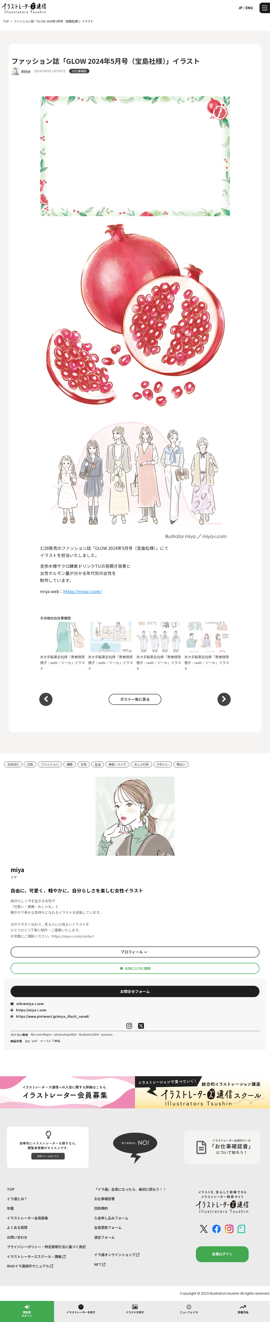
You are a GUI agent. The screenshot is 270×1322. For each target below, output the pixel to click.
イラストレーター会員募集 (27, 1217)
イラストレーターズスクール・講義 (36, 1256)
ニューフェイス (189, 1309)
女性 (83, 764)
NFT (99, 1264)
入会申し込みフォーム (111, 1217)
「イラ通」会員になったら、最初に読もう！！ (130, 1189)
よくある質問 (17, 1227)
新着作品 (243, 1309)
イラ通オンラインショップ (116, 1254)
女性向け (13, 764)
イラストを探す (135, 1309)
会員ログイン (222, 1253)
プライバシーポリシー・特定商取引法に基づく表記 (46, 1246)
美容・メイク (117, 764)
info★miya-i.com (27, 1004)
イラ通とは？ (17, 1198)
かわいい (162, 764)
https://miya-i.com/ (82, 591)
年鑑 (10, 1208)
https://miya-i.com (28, 1010)
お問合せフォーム (135, 991)
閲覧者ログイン (27, 1311)
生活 (97, 764)
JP (240, 7)
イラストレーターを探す (80, 1309)
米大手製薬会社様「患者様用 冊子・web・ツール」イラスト (63, 646)
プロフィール (134, 951)
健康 (70, 764)
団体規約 (101, 1208)
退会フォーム (104, 1237)
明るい (181, 764)
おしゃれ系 (141, 764)
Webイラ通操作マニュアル (30, 1265)
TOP (11, 1189)
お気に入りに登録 (135, 968)
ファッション (50, 764)
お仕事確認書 (104, 1198)
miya (25, 71)
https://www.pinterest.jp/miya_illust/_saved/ (50, 1016)
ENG (249, 7)
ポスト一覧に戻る (135, 699)
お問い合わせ (17, 1237)
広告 (30, 764)
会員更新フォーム (108, 1227)
